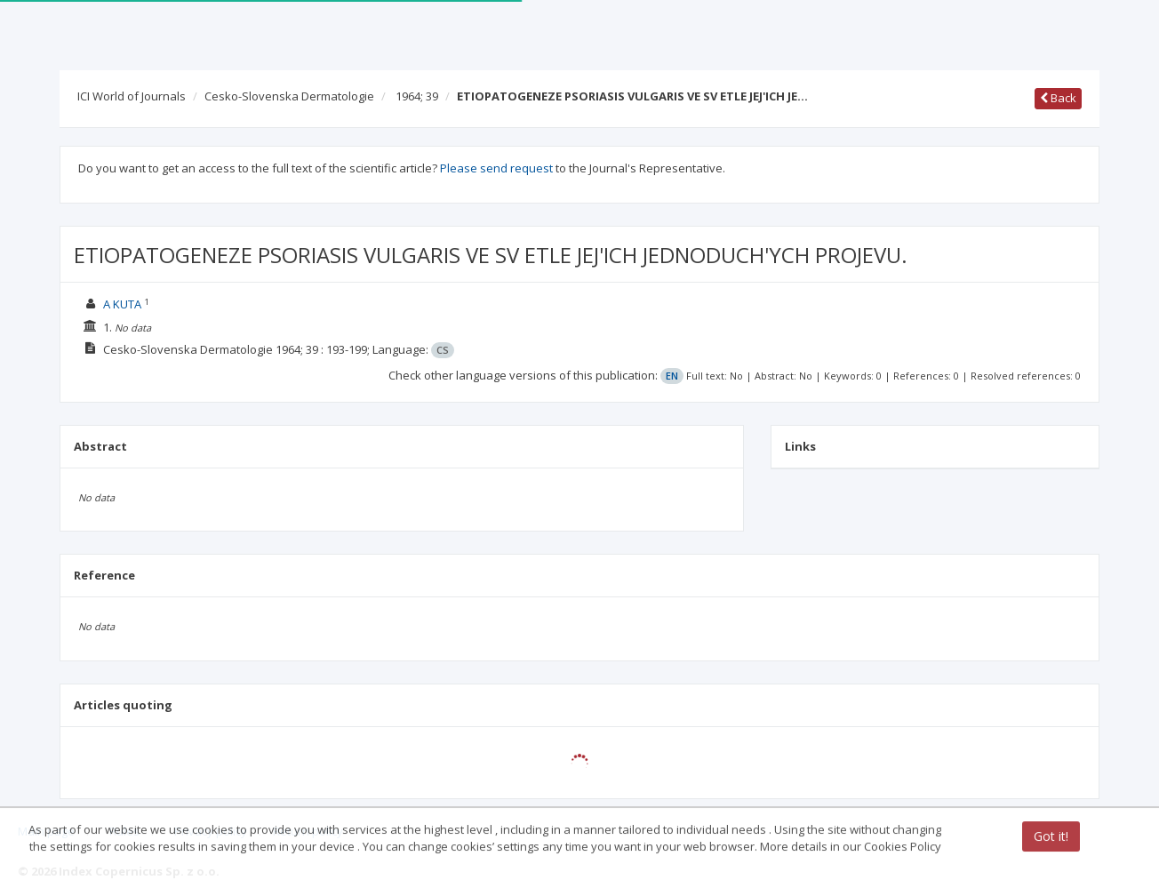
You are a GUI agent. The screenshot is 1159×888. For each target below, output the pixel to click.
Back (1058, 98)
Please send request (496, 168)
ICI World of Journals (131, 96)
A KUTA (122, 304)
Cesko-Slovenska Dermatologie (289, 96)
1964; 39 (417, 96)
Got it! (1051, 837)
